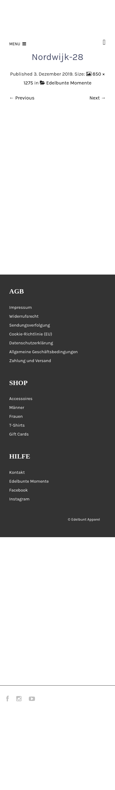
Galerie (13, 611)
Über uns (15, 656)
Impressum (20, 307)
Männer (16, 407)
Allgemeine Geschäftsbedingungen (43, 351)
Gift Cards (19, 434)
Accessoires (21, 398)
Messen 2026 (19, 626)
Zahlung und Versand (30, 360)
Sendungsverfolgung (29, 325)
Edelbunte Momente (68, 83)
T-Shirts (17, 425)
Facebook (18, 490)
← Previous (21, 98)
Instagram (19, 499)
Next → (98, 98)
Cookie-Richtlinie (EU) (30, 334)
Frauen (16, 416)
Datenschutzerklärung (31, 343)
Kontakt (17, 472)
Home (11, 551)
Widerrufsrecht (24, 316)
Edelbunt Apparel (85, 519)
